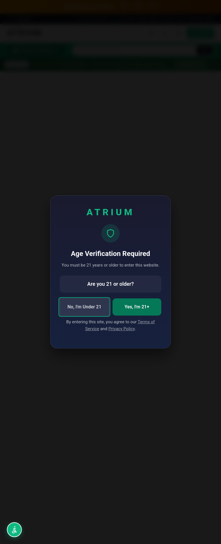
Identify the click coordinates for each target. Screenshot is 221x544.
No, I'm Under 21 (84, 307)
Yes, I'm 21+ (137, 307)
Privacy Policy (121, 328)
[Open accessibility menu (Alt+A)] (14, 529)
